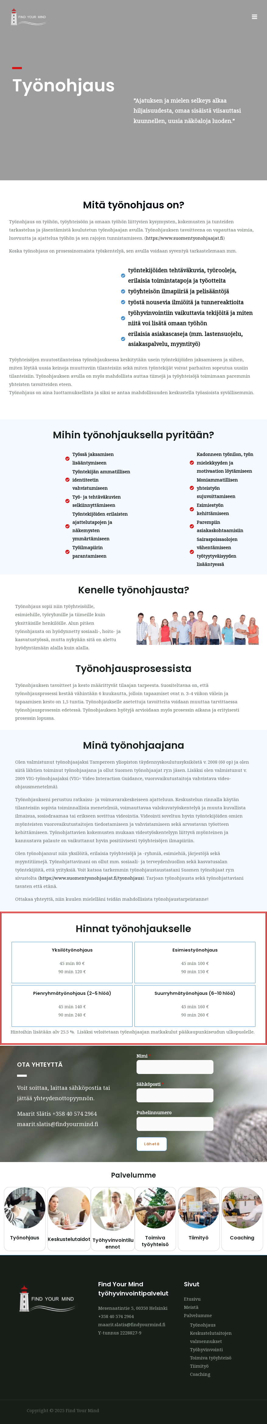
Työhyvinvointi (206, 1349)
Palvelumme (198, 1315)
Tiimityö (199, 1237)
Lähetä (151, 1144)
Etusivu (192, 1299)
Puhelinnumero (154, 1112)
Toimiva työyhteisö (155, 1241)
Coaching (242, 1237)
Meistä (191, 1307)
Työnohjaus (24, 1237)
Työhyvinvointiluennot (113, 1243)
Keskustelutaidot (69, 1239)
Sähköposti (150, 1084)
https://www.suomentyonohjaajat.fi (184, 238)
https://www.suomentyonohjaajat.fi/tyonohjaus (91, 878)
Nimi (144, 1056)
